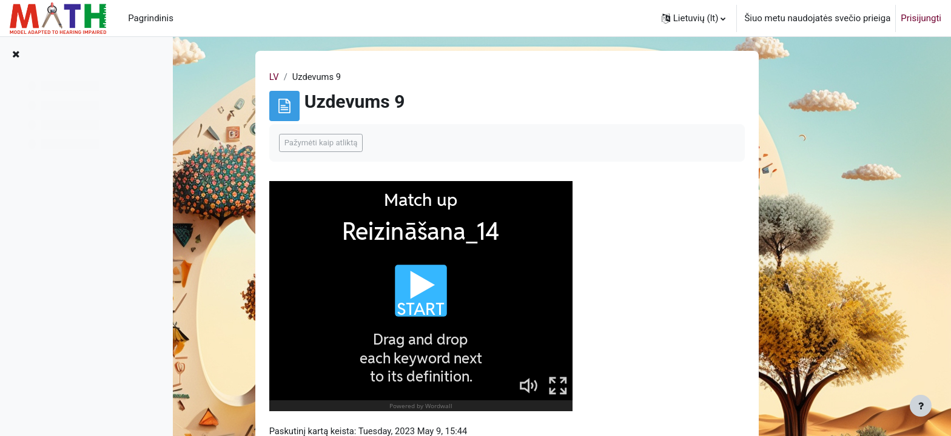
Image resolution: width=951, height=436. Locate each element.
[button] (693, 18)
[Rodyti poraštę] (921, 406)
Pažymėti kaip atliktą (366, 143)
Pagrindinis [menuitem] (150, 18)
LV (319, 76)
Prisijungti (921, 18)
